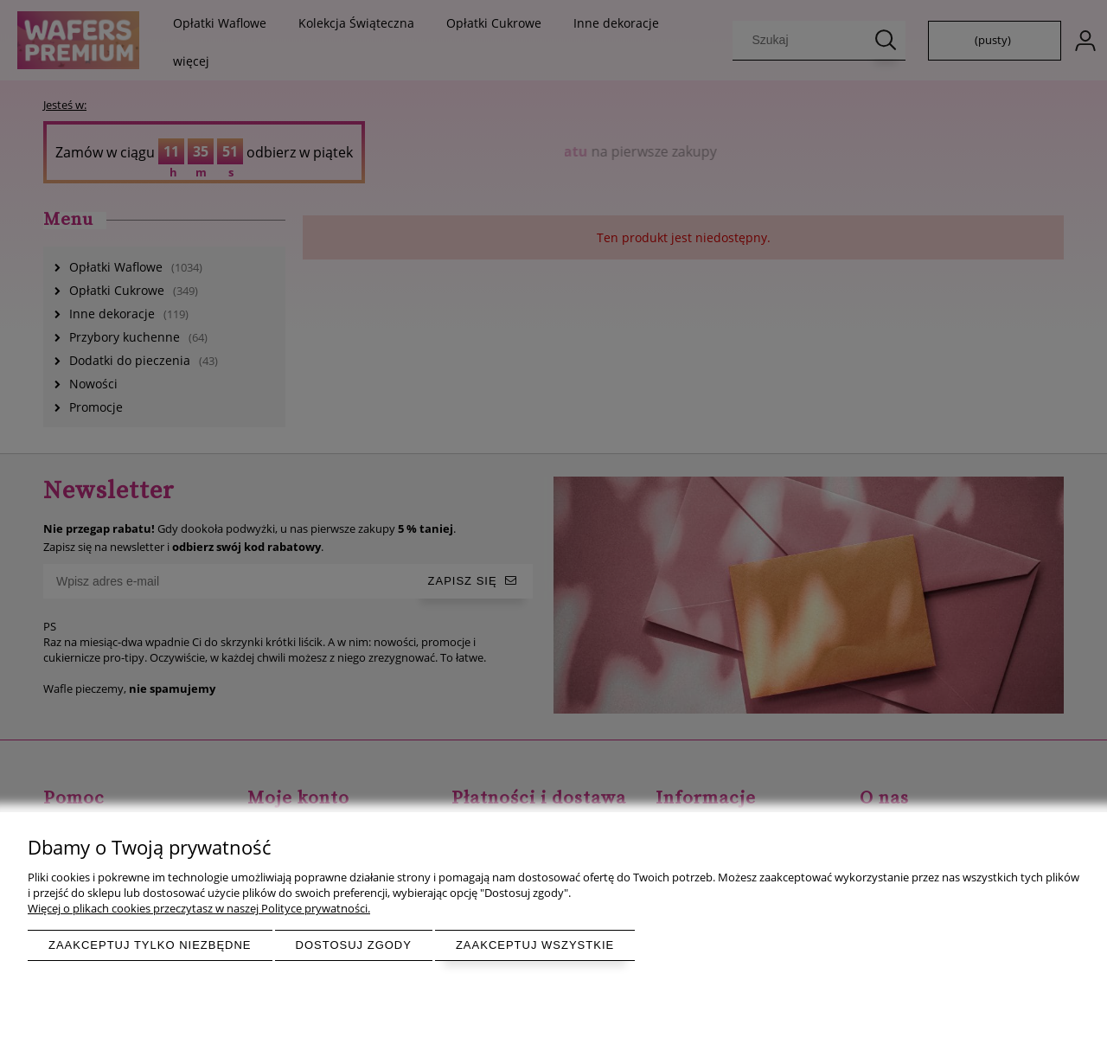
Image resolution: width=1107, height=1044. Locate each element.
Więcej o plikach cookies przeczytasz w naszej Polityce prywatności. (199, 908)
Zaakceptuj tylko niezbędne (150, 944)
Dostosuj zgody (354, 944)
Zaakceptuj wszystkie (535, 944)
